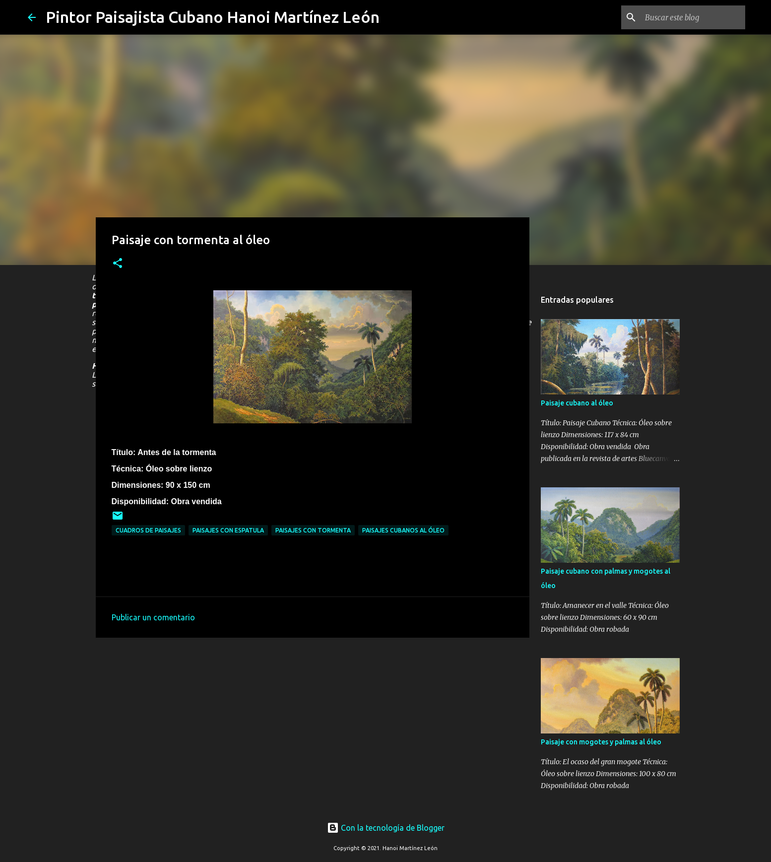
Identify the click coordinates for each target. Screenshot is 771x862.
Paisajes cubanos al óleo (403, 530)
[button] (118, 263)
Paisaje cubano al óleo (577, 403)
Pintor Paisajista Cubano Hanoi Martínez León (213, 17)
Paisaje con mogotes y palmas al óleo (601, 742)
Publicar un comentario (153, 617)
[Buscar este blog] (693, 17)
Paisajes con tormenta (313, 530)
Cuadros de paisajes (148, 530)
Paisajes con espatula (228, 530)
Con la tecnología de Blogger (386, 827)
